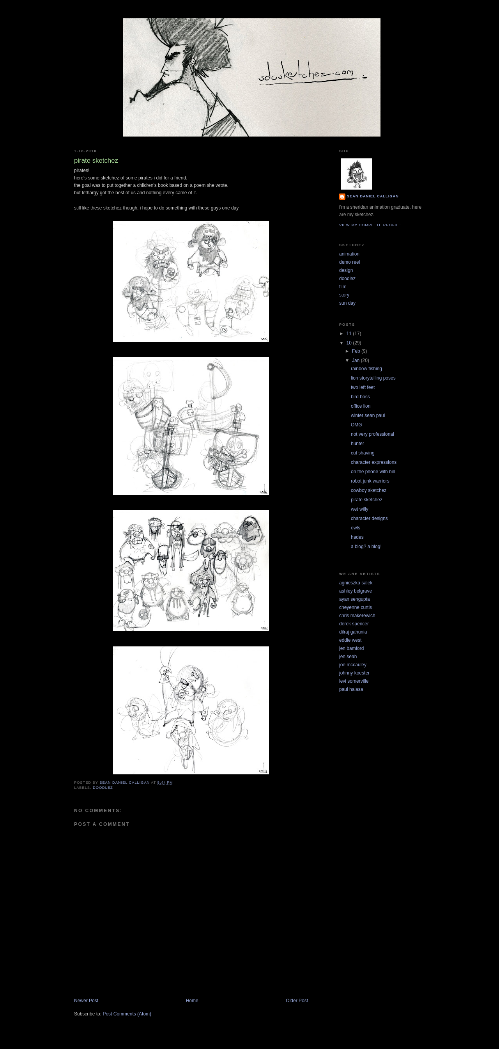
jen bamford (351, 648)
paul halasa (351, 689)
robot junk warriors (370, 481)
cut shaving (363, 453)
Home (192, 1000)
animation (349, 254)
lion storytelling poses (373, 378)
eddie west (350, 640)
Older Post (297, 1000)
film (343, 286)
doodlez (103, 788)
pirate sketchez (366, 499)
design (346, 270)
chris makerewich (357, 615)
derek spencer (354, 624)
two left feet (363, 387)
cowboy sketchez (368, 490)
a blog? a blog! (366, 546)
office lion (360, 406)
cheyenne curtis (355, 607)
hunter (357, 443)
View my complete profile (370, 225)
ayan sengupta (354, 599)
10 (350, 343)
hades (357, 537)
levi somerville (353, 681)
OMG (356, 425)
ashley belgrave (355, 591)
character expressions (373, 462)
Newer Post (86, 1000)
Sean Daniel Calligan (373, 196)
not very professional (372, 434)
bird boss (360, 396)
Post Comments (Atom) (127, 1014)
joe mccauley (352, 664)
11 (350, 333)
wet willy (359, 509)
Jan (356, 360)
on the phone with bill (373, 471)
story (344, 295)
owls (355, 528)
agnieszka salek (355, 583)
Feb (356, 351)
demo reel (349, 262)
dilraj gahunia (353, 632)
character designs (369, 518)
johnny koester (354, 673)
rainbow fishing (366, 368)
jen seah (348, 656)
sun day (347, 303)
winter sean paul (368, 415)
